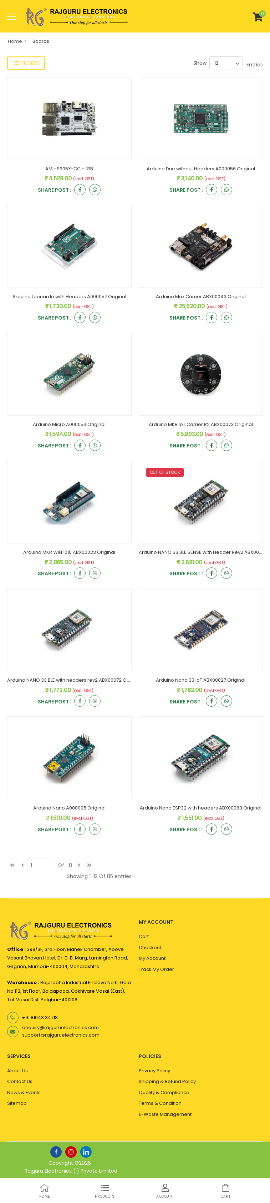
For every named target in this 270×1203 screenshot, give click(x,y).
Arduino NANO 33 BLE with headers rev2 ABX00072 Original (74, 680)
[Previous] (22, 865)
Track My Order (156, 969)
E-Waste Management (165, 1114)
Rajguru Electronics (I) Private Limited (71, 1170)
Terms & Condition (160, 1103)
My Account (152, 958)
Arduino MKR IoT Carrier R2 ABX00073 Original (201, 424)
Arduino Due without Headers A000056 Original (201, 168)
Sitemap (17, 1103)
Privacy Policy (154, 1070)
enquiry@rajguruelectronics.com (60, 1027)
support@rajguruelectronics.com (61, 1035)
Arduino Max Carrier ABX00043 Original (201, 296)
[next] (78, 865)
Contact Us (19, 1081)
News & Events (24, 1092)
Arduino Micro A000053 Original (69, 424)
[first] (12, 865)
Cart (144, 936)
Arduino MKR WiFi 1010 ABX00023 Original (69, 552)
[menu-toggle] (11, 16)
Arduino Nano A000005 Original (69, 807)
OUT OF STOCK (165, 472)
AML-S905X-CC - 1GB (69, 168)
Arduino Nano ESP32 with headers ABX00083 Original (200, 807)
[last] (89, 865)
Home (15, 41)
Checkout (150, 947)
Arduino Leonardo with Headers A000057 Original (69, 296)
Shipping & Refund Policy (167, 1081)
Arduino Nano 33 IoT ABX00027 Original (200, 680)
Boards (40, 41)
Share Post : (54, 190)
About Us (17, 1070)
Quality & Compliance (164, 1092)
